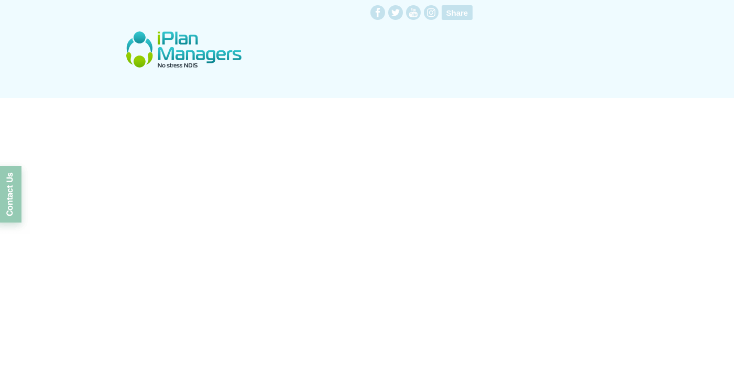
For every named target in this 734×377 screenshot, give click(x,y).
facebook (377, 12)
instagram (431, 12)
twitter (395, 12)
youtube (413, 12)
